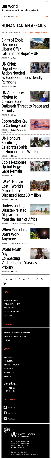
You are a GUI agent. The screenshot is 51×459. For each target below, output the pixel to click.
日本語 (47, 2)
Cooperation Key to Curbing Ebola (14, 123)
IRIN (12, 176)
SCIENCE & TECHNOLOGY (11, 300)
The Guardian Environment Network (17, 333)
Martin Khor (14, 243)
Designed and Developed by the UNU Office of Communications (24, 453)
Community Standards (12, 365)
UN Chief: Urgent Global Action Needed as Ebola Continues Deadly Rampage (21, 73)
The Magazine (8, 357)
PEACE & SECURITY (10, 308)
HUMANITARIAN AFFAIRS (11, 312)
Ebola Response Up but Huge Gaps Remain (13, 167)
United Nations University (27, 224)
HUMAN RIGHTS (8, 315)
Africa (24, 33)
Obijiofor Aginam (16, 130)
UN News (14, 58)
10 (41, 278)
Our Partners (8, 369)
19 (4, 283)
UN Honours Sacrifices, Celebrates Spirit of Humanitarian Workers (20, 144)
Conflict (44, 33)
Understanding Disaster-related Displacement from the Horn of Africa (19, 212)
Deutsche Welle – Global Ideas (15, 336)
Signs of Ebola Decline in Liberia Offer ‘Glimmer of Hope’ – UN (19, 46)
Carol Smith (14, 224)
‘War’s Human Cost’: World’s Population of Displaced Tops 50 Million (21, 188)
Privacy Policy (9, 372)
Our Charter (8, 361)
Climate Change (34, 33)
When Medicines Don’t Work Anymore (14, 234)
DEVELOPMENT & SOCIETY (12, 304)
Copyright (7, 376)
